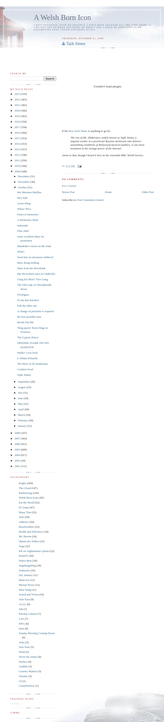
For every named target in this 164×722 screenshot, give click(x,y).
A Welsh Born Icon (62, 17)
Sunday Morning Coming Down (37, 633)
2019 (18, 116)
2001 (18, 466)
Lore (21, 618)
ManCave (24, 580)
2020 (18, 110)
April (21, 409)
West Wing (25, 589)
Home (108, 192)
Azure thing (23, 203)
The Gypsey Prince (27, 337)
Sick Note (24, 647)
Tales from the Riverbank (31, 268)
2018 (18, 121)
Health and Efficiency (31, 531)
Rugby (22, 483)
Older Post (148, 192)
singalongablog (27, 565)
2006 (18, 444)
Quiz (21, 628)
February (23, 420)
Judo (21, 517)
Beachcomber (26, 526)
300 (21, 609)
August (22, 387)
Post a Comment (69, 186)
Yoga (22, 546)
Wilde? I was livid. (27, 352)
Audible (23, 666)
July (20, 392)
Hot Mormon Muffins (29, 192)
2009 (18, 171)
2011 (18, 160)
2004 (18, 455)
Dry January (25, 575)
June (21, 398)
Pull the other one (27, 305)
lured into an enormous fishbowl (35, 257)
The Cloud (25, 488)
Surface (23, 661)
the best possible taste (29, 316)
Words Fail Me (25, 322)
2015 (18, 138)
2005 (18, 449)
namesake (22, 225)
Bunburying (25, 493)
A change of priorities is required (35, 311)
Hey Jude (22, 197)
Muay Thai (25, 512)
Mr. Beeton (25, 536)
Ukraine (23, 676)
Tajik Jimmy (76, 43)
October (23, 187)
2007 (18, 438)
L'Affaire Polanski (27, 358)
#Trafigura (23, 294)
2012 (18, 154)
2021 (18, 105)
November (24, 181)
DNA (22, 623)
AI (20, 681)
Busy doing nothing (28, 262)
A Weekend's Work (27, 220)
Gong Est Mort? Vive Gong (32, 279)
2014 (18, 143)
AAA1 (22, 604)
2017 (18, 127)
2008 (18, 433)
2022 (18, 99)
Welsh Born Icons (29, 497)
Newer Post (68, 192)
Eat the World (26, 502)
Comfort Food (25, 369)
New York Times (78, 131)
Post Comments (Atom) (90, 200)
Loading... (16, 703)
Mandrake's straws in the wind (34, 246)
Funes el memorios (27, 214)
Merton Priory (27, 584)
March (22, 414)
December (24, 176)
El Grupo (24, 507)
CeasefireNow (27, 685)
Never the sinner (28, 656)
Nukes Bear (25, 560)
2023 (18, 94)
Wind (22, 651)
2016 (18, 132)
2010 (18, 165)
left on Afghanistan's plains (34, 551)
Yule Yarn (24, 599)
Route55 (23, 555)
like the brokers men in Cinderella (36, 273)
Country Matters (28, 671)
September (24, 381)
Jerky (22, 642)
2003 (18, 460)
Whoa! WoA (24, 208)
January (22, 425)
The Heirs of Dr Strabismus (32, 363)
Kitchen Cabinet (28, 613)
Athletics (24, 521)
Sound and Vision (28, 594)
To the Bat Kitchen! (28, 300)
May (21, 403)
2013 (18, 149)
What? (20, 251)
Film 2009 (23, 231)
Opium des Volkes (29, 541)
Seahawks (24, 570)
